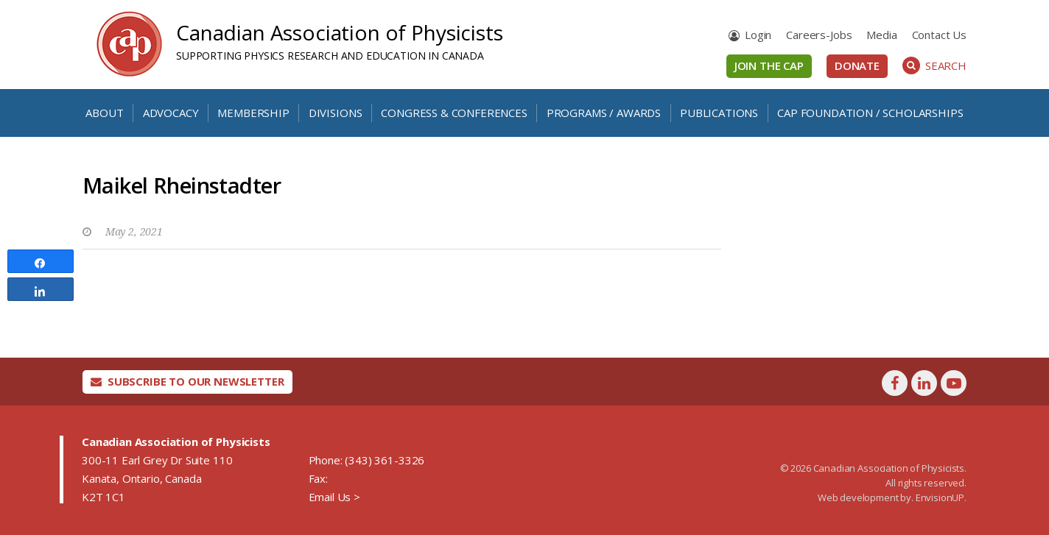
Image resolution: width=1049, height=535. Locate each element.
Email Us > (334, 496)
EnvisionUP (940, 497)
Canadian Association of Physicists (339, 32)
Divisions (335, 112)
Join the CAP (769, 65)
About (104, 112)
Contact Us (939, 34)
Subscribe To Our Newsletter (187, 381)
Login (758, 34)
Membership (253, 112)
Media (881, 34)
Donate (857, 65)
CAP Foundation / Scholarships (870, 112)
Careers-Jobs (819, 34)
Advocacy (171, 112)
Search (934, 65)
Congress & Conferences (454, 112)
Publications (719, 112)
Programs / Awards (604, 112)
